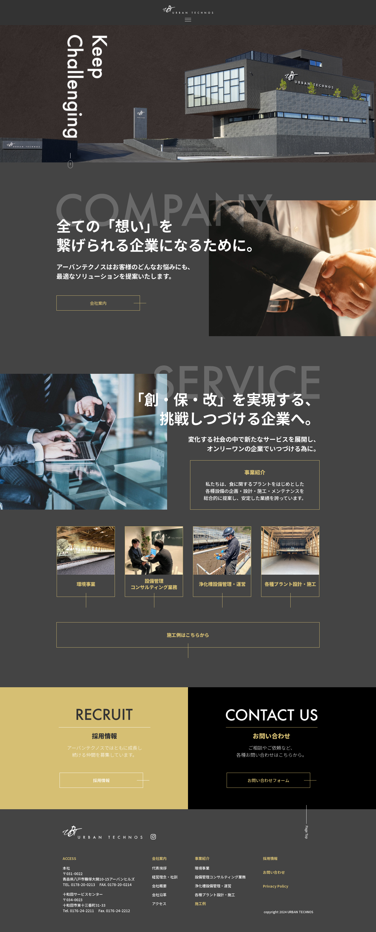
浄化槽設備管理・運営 (213, 885)
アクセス (159, 903)
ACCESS (69, 858)
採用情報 (270, 858)
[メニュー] (188, 19)
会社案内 (159, 858)
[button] (321, 153)
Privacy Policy (275, 886)
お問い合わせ (274, 872)
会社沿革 (159, 894)
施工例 (200, 903)
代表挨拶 (159, 868)
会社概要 (159, 885)
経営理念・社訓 (165, 876)
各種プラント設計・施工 (215, 894)
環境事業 (202, 868)
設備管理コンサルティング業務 (220, 876)
